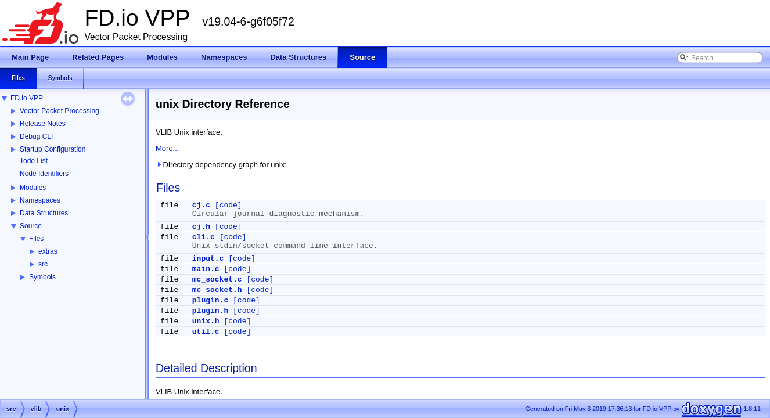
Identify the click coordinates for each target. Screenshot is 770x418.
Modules (33, 187)
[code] (228, 205)
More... (167, 148)
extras (47, 251)
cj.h (201, 226)
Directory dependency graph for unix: (221, 164)
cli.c (203, 237)
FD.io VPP (26, 98)
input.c (208, 258)
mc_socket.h (217, 290)
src (43, 264)
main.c (206, 269)
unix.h (206, 321)
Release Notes (43, 124)
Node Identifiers (44, 174)
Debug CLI (36, 136)
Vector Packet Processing (59, 111)
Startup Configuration (52, 149)
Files (36, 239)
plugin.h (210, 311)
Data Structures (44, 213)
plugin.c (210, 300)
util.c (206, 331)
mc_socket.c (217, 279)
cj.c (201, 205)
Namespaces (40, 200)
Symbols (42, 277)
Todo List (34, 161)
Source (31, 226)
